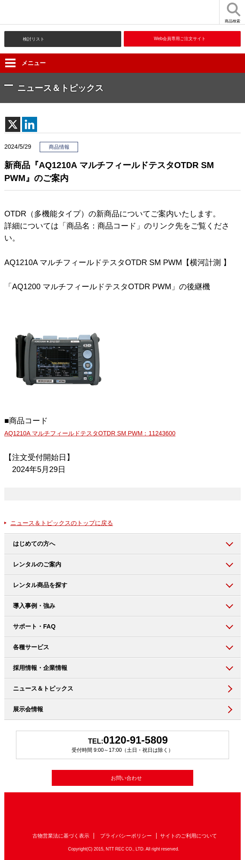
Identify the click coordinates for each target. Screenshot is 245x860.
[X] (12, 124)
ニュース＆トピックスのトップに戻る (61, 522)
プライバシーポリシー (126, 836)
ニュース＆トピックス (43, 688)
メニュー (25, 63)
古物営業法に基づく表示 (60, 836)
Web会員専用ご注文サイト (180, 38)
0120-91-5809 (136, 740)
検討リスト (33, 39)
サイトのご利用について (188, 836)
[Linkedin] (29, 124)
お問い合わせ (126, 778)
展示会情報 (28, 709)
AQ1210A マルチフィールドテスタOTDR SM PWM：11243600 (90, 433)
